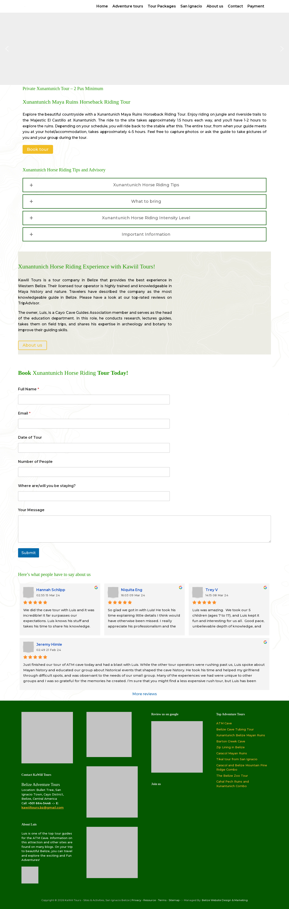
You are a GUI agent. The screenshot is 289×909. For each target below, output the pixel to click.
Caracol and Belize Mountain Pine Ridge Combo (241, 767)
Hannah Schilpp (50, 590)
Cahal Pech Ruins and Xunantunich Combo (232, 784)
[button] (7, 48)
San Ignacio (191, 6)
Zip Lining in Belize (230, 747)
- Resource (149, 900)
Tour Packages (162, 6)
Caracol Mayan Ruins (231, 753)
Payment (255, 6)
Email (24, 413)
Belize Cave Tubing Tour (235, 729)
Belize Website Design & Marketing (225, 900)
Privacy (136, 900)
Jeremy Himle (49, 644)
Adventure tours (127, 6)
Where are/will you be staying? (47, 486)
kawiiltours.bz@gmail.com (42, 807)
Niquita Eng (131, 590)
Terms (162, 900)
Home (102, 6)
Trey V (211, 590)
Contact (235, 6)
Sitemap (174, 900)
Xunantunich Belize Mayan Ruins (240, 735)
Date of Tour (30, 437)
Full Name (28, 389)
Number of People (35, 461)
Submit (28, 552)
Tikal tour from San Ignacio (236, 759)
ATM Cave (224, 723)
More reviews (144, 694)
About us (215, 6)
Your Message (31, 510)
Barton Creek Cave (230, 741)
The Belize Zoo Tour (232, 775)
